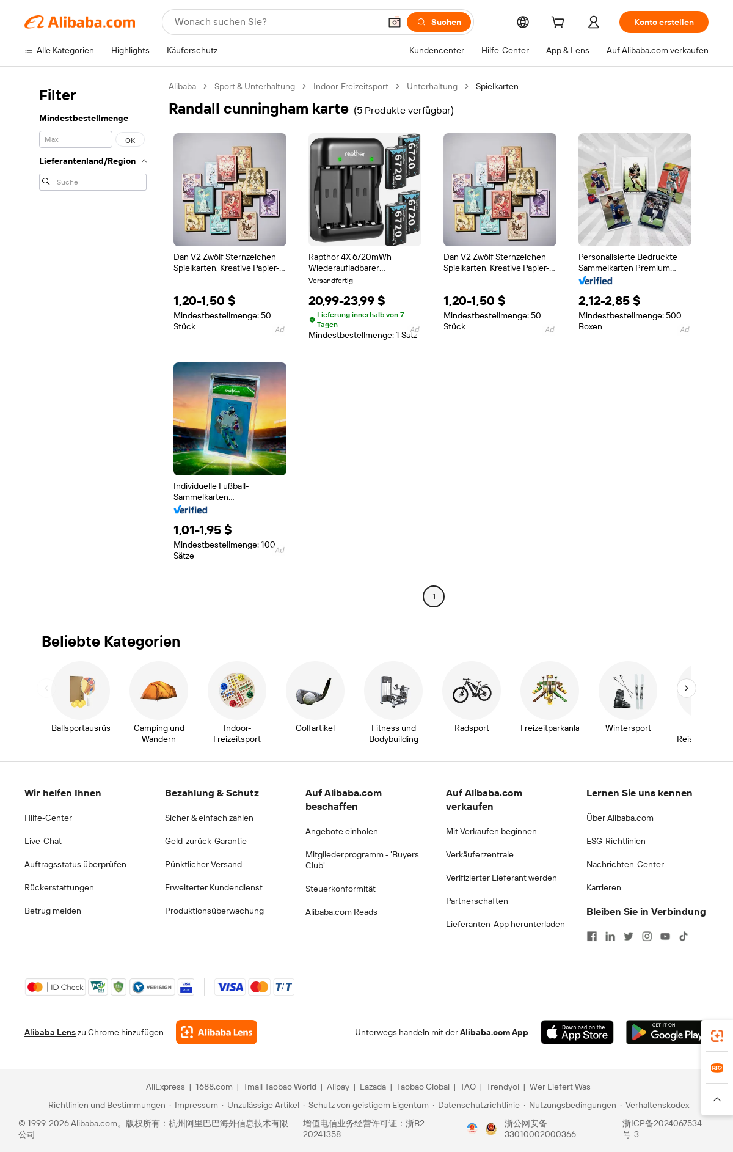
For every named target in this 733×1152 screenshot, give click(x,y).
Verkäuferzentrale (480, 854)
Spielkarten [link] (497, 86)
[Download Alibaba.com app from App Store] (577, 1032)
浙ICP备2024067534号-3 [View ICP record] (662, 1128)
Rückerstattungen (59, 887)
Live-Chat (43, 841)
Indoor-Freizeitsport (350, 86)
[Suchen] (439, 22)
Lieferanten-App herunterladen (505, 924)
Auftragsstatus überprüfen (75, 864)
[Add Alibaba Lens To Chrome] (216, 1032)
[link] (717, 1036)
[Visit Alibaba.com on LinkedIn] (610, 936)
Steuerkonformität (340, 888)
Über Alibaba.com (620, 818)
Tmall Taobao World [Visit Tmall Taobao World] (279, 1086)
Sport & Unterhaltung (254, 86)
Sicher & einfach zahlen (209, 818)
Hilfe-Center (48, 818)
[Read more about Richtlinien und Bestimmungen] (105, 1104)
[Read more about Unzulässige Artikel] (260, 1104)
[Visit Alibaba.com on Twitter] (628, 936)
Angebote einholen (341, 831)
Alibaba (182, 86)
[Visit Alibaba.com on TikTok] (683, 936)
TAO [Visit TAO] (468, 1086)
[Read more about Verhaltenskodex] (654, 1104)
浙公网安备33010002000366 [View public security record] (540, 1128)
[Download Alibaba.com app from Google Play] (667, 1032)
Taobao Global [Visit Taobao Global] (423, 1086)
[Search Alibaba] (276, 22)
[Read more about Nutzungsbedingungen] (569, 1104)
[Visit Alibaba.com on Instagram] (646, 936)
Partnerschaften (477, 901)
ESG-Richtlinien (616, 841)
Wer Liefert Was (560, 1086)
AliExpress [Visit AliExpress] (165, 1086)
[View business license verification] (472, 1129)
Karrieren (603, 887)
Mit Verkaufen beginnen (491, 831)
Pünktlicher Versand (203, 864)
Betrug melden (52, 910)
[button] (394, 22)
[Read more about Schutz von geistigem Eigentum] (366, 1104)
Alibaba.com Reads (341, 912)
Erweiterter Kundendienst (214, 887)
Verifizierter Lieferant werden (501, 877)
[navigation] (93, 342)
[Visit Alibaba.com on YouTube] (665, 936)
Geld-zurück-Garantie (206, 841)
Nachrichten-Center (625, 864)
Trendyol (502, 1086)
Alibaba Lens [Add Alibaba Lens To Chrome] (50, 1032)
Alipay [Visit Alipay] (338, 1086)
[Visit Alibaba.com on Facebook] (591, 936)
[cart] (560, 24)
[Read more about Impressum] (193, 1104)
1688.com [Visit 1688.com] (214, 1086)
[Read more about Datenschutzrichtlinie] (476, 1104)
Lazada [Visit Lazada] (373, 1086)
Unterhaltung (432, 86)
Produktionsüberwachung (214, 910)
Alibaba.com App (494, 1032)
